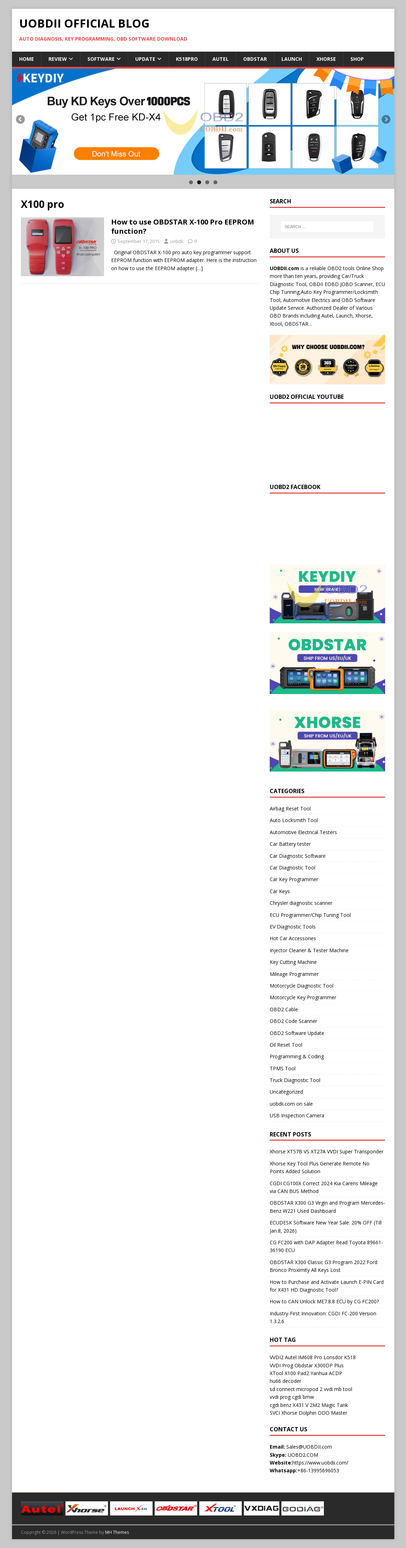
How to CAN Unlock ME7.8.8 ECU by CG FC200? (324, 1301)
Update (145, 59)
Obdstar (255, 59)
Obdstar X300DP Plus (319, 1365)
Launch (291, 59)
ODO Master (332, 1412)
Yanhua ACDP (326, 1373)
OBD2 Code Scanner (293, 1021)
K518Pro (187, 59)
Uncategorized (286, 1091)
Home (26, 59)
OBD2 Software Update (297, 1033)
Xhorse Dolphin (298, 1412)
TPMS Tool (283, 1068)
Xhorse (326, 59)
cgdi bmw (303, 1396)
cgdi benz (280, 1405)
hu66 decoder (285, 1381)
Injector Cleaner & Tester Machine (309, 950)
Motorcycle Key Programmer (303, 997)
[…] (199, 268)
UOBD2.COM (303, 1454)
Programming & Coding (297, 1056)
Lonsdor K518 (340, 1357)
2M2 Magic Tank (329, 1405)
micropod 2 (309, 1389)
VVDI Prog (281, 1365)
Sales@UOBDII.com (309, 1446)
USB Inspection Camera (297, 1115)
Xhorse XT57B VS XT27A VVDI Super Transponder (326, 1151)
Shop (357, 59)
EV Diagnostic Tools (293, 926)
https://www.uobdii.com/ (320, 1462)
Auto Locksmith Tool (294, 820)
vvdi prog (280, 1396)
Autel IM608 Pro (303, 1357)
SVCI (275, 1412)
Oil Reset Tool (286, 1044)
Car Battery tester (290, 843)
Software (101, 59)
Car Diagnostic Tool (292, 867)
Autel (220, 59)
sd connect (282, 1389)
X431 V (300, 1405)
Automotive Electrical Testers (303, 832)
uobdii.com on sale (291, 1103)
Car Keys (280, 891)
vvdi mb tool (338, 1389)
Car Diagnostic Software (298, 855)
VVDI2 (277, 1357)
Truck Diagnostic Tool (295, 1080)
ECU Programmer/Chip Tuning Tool (310, 915)
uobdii (176, 241)
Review (57, 59)
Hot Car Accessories (293, 938)
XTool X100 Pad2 (289, 1373)
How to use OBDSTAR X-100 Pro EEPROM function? (182, 226)
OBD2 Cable (284, 1009)
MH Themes (117, 1532)
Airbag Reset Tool (290, 808)
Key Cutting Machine (293, 962)
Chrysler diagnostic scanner (301, 903)
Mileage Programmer (294, 974)
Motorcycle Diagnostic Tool (301, 985)
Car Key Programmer (294, 879)
